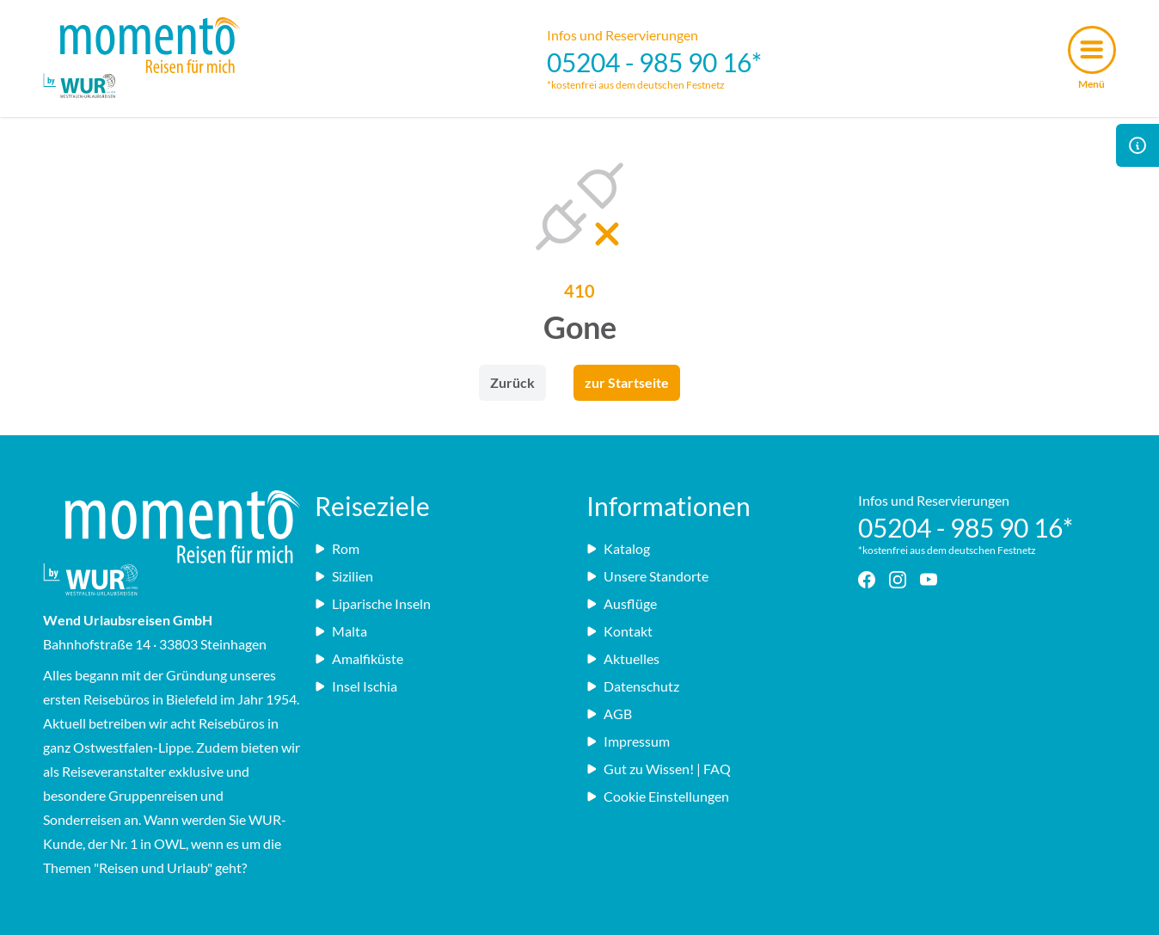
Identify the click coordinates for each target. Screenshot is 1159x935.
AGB (609, 713)
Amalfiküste (359, 658)
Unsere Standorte (647, 576)
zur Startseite (627, 382)
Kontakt (619, 631)
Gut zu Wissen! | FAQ (658, 768)
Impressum (628, 741)
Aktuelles (622, 658)
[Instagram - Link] (901, 579)
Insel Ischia (356, 686)
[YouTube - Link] (932, 579)
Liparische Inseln (373, 603)
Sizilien (344, 576)
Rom (337, 548)
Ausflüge (621, 603)
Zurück (512, 382)
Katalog (618, 548)
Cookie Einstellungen (657, 796)
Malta (341, 631)
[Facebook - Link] (870, 579)
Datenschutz (632, 686)
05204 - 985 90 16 (649, 62)
